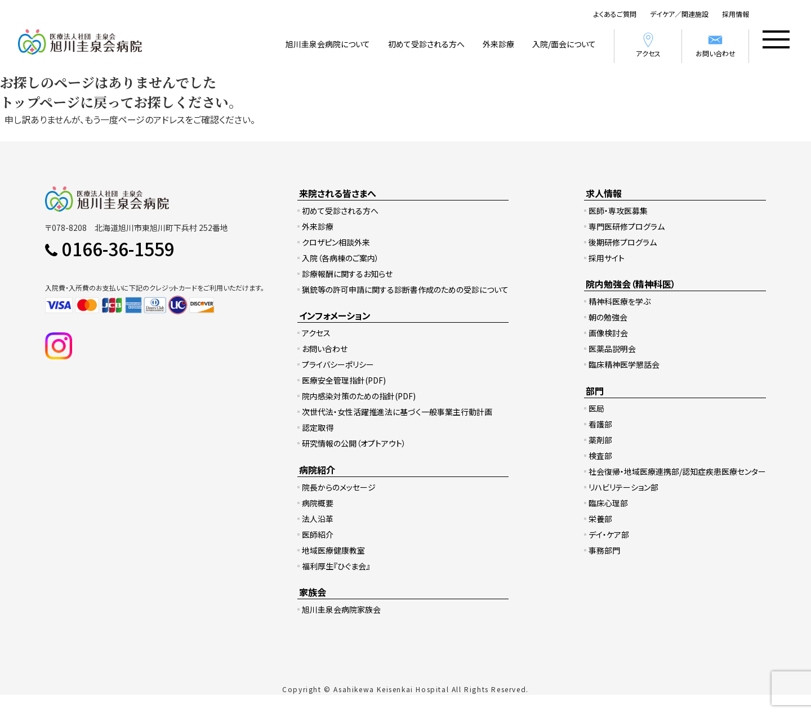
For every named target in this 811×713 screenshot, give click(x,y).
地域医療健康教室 (333, 550)
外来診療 (498, 44)
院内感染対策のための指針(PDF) (359, 396)
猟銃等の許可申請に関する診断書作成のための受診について (405, 289)
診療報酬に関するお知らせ (347, 273)
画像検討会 (608, 332)
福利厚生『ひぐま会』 (336, 566)
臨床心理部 (608, 503)
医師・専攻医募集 (618, 210)
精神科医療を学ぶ (619, 301)
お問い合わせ (716, 45)
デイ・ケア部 (609, 534)
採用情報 (735, 14)
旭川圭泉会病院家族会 (341, 609)
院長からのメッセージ (339, 487)
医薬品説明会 (612, 348)
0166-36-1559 (118, 248)
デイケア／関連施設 (679, 14)
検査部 (600, 455)
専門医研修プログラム (627, 226)
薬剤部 (600, 439)
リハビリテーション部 (623, 487)
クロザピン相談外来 (336, 242)
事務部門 (604, 550)
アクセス (648, 45)
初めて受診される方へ (426, 44)
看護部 (600, 424)
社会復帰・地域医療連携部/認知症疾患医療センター (677, 471)
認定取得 (317, 427)
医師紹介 (317, 534)
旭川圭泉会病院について (328, 44)
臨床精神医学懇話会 (624, 364)
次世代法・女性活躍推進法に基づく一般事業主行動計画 (397, 411)
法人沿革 (317, 518)
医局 (596, 408)
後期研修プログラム (623, 242)
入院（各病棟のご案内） (340, 258)
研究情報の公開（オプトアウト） (354, 443)
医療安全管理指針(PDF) (344, 380)
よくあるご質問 (615, 14)
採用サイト (607, 258)
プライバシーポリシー (338, 364)
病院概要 (317, 503)
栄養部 (600, 518)
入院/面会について (564, 44)
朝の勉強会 (608, 317)
